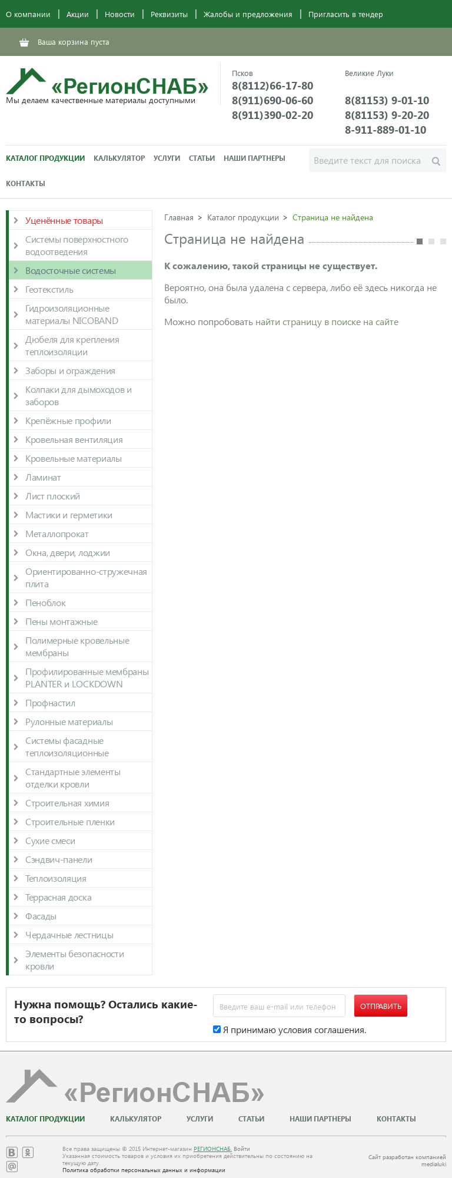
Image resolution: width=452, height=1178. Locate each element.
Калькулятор (119, 158)
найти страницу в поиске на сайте (326, 321)
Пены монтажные (61, 621)
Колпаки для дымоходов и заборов (78, 395)
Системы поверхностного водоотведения (76, 245)
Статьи (202, 158)
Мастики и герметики (68, 514)
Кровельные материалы (73, 458)
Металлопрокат (57, 533)
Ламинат (43, 477)
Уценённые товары (64, 220)
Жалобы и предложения (248, 14)
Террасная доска (58, 897)
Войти (242, 1148)
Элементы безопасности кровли (74, 959)
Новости (120, 14)
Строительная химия (67, 802)
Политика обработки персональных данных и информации (143, 1169)
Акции (78, 14)
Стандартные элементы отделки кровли (73, 777)
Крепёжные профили (68, 420)
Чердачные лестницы (69, 934)
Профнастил (50, 702)
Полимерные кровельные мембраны (77, 646)
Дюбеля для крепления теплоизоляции (72, 345)
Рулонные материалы (68, 721)
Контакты (25, 183)
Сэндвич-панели (58, 859)
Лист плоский (52, 495)
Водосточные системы (70, 270)
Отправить (380, 1006)
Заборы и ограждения (70, 370)
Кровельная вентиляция (73, 439)
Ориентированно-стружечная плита (86, 577)
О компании (28, 14)
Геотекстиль (49, 289)
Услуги (167, 158)
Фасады (40, 915)
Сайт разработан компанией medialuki (407, 1160)
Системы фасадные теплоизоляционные (67, 746)
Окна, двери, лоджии (67, 552)
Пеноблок (45, 602)
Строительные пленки (70, 821)
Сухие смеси (50, 840)
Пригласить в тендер (345, 14)
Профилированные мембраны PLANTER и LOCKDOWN (86, 677)
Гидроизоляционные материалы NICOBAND (71, 314)
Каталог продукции (45, 158)
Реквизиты (169, 14)
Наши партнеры (254, 158)
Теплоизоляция (56, 878)
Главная (179, 217)
